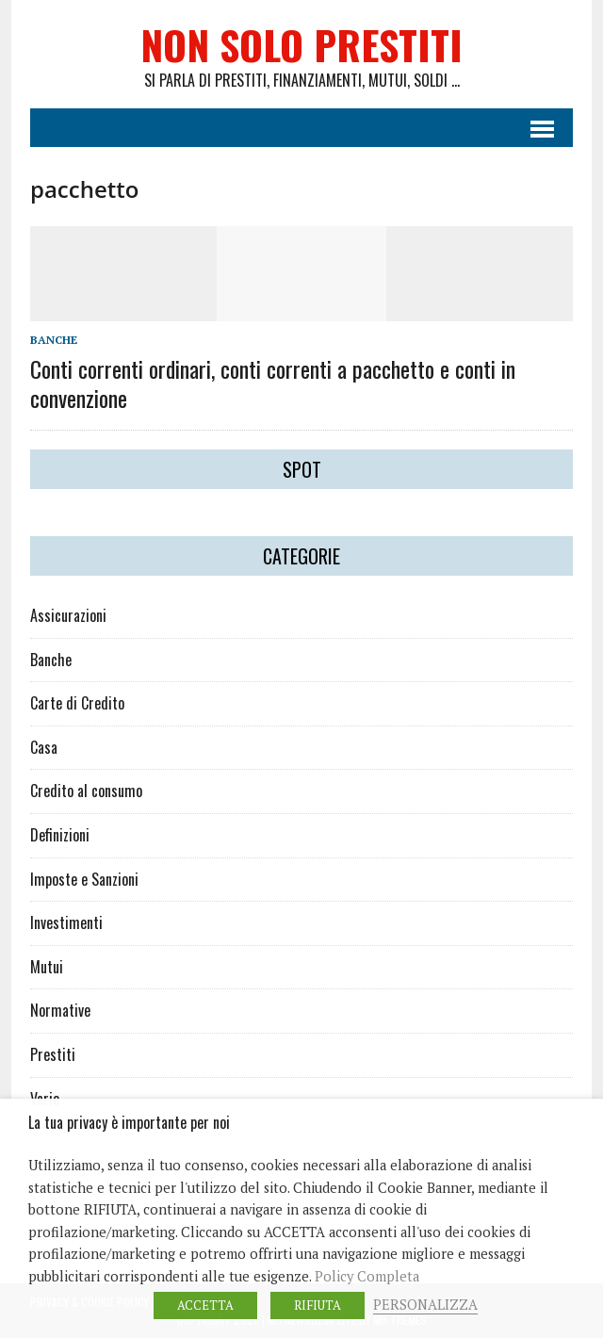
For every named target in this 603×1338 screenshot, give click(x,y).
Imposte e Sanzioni (84, 879)
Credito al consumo (86, 790)
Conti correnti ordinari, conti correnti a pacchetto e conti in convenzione (272, 383)
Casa (43, 747)
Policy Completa (367, 1276)
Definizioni (60, 835)
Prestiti (52, 1054)
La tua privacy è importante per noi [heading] (129, 1123)
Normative (60, 1010)
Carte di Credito (77, 703)
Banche (53, 340)
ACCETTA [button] (205, 1305)
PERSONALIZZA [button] (425, 1305)
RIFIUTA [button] (317, 1305)
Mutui (46, 966)
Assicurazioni (68, 615)
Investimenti (66, 922)
